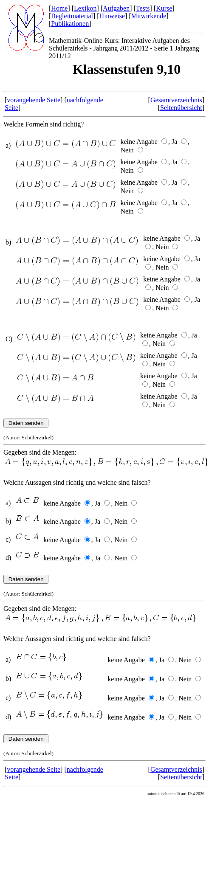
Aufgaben (116, 8)
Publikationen (70, 23)
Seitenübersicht (181, 107)
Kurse (164, 8)
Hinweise (112, 16)
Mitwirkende (149, 16)
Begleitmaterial (72, 16)
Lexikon (85, 8)
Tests (143, 8)
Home (59, 8)
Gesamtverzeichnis (176, 100)
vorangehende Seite (33, 100)
